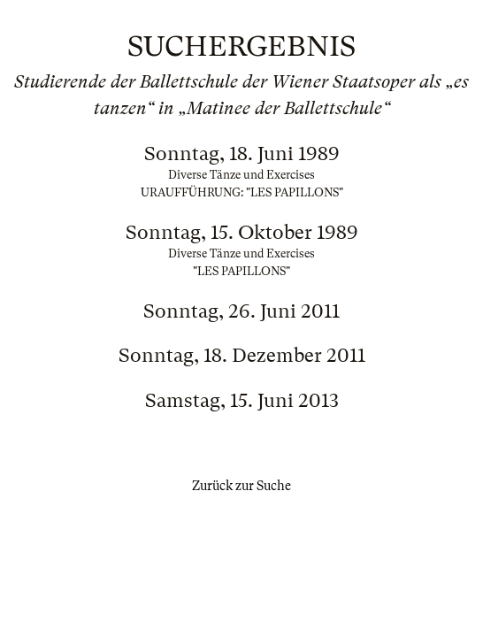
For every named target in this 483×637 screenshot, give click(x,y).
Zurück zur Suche (241, 486)
